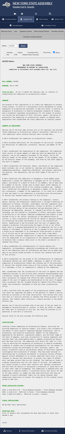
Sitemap (7, 431)
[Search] (50, 14)
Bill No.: (4, 46)
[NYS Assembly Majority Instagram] (36, 14)
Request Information (26, 431)
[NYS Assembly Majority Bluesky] (43, 14)
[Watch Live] (15, 14)
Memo (58, 52)
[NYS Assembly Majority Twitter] (29, 14)
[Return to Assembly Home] (32, 5)
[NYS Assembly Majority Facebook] (22, 14)
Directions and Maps (49, 431)
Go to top (4, 422)
